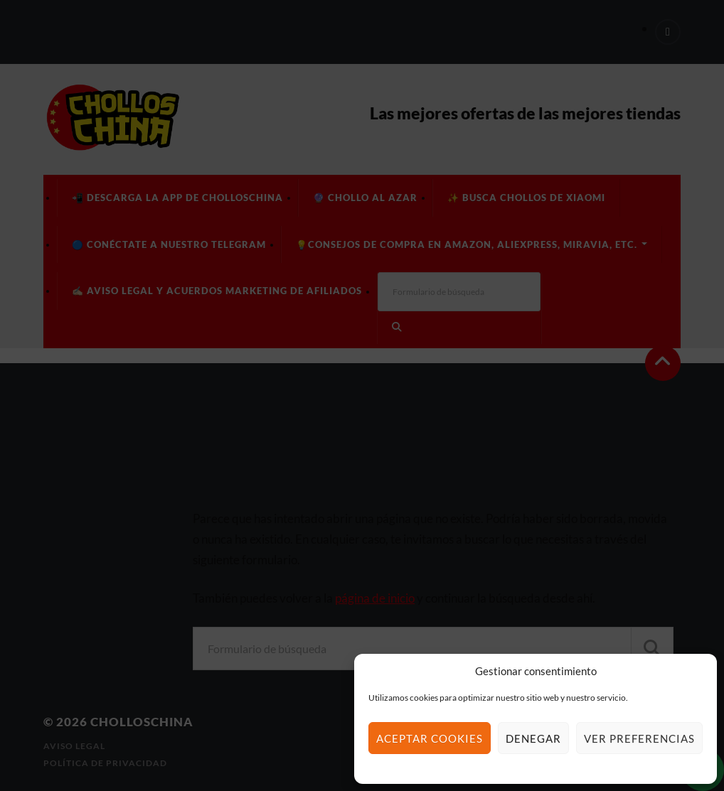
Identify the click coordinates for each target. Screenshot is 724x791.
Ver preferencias (639, 738)
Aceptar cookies (429, 738)
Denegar (533, 738)
